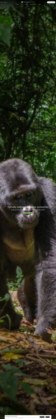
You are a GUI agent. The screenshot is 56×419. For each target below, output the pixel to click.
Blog (39, 4)
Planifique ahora (51, 2)
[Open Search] (5, 2)
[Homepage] (1, 417)
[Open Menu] (2, 2)
